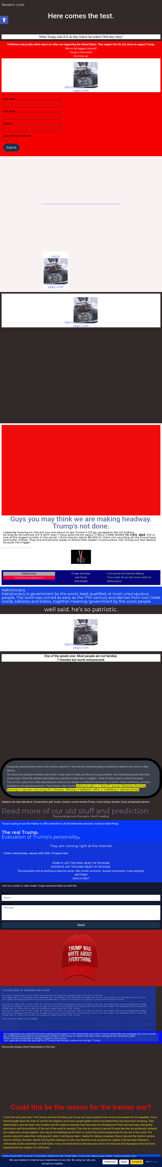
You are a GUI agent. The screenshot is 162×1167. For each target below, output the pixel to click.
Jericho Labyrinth (23, 782)
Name (5, 893)
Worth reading (99, 816)
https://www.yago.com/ (29, 577)
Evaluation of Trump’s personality (40, 837)
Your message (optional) (17, 137)
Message (7, 904)
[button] (4, 20)
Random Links (13, 5)
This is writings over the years (70, 816)
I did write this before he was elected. (20, 1019)
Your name (31, 101)
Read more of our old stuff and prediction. (76, 811)
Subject (31, 126)
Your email (31, 113)
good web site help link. (16, 547)
